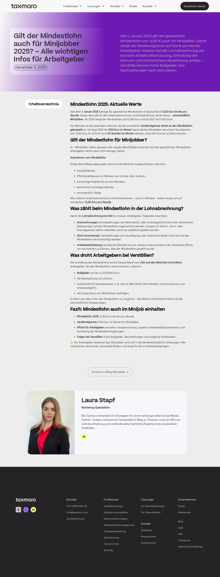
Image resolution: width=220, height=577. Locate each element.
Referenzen (184, 512)
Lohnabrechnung (113, 506)
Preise (133, 6)
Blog (180, 521)
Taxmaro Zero (111, 543)
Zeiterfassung (111, 537)
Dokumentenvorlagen (116, 518)
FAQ (180, 533)
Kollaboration (148, 542)
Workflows (146, 530)
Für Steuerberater (151, 512)
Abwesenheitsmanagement (119, 524)
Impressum (184, 540)
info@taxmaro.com (77, 512)
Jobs (180, 527)
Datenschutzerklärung (190, 546)
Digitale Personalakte (116, 512)
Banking (108, 550)
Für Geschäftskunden (153, 506)
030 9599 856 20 (77, 506)
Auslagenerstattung (115, 531)
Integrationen (148, 536)
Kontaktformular (76, 518)
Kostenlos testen (195, 6)
